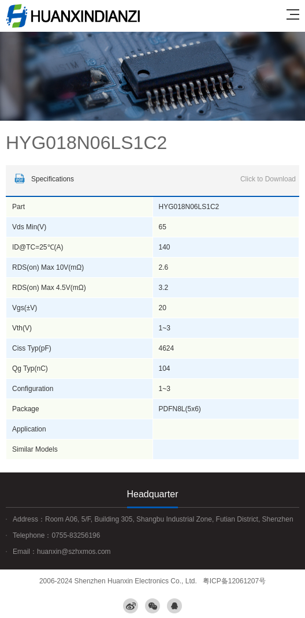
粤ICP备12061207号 (234, 581)
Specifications (154, 179)
